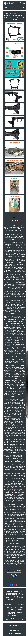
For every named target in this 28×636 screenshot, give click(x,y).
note (15, 600)
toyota (12, 607)
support (18, 591)
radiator (7, 619)
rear (8, 610)
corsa (17, 597)
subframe (14, 618)
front (19, 612)
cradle (7, 616)
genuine (8, 602)
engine (21, 604)
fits (12, 610)
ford (16, 607)
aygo (7, 597)
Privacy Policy (14, 630)
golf (22, 597)
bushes (17, 602)
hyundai (10, 591)
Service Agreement (14, 633)
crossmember (13, 593)
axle (20, 609)
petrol (19, 616)
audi (7, 607)
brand (21, 607)
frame (19, 600)
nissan (10, 599)
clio (15, 610)
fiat (22, 616)
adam (12, 597)
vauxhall (11, 612)
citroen (21, 602)
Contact (14, 628)
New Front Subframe (14, 625)
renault (13, 616)
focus (22, 594)
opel (22, 619)
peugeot (14, 604)
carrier (8, 604)
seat (13, 602)
